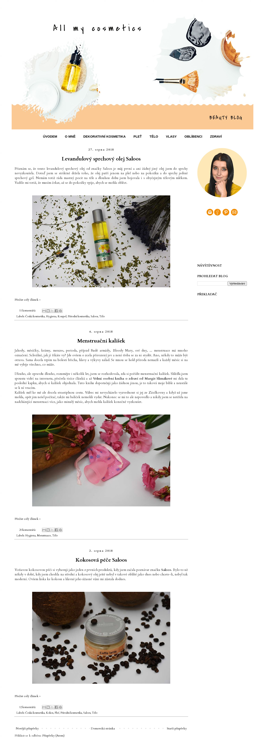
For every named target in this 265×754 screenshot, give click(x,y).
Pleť (57, 713)
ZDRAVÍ (216, 136)
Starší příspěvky (177, 728)
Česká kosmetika (35, 316)
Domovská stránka (103, 728)
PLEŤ (137, 136)
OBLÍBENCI (193, 136)
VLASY (171, 136)
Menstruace (44, 535)
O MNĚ (70, 136)
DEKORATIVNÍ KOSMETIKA (104, 136)
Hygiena (51, 316)
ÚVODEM (50, 136)
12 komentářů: (28, 707)
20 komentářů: (28, 530)
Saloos (94, 316)
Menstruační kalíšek (101, 340)
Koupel (62, 316)
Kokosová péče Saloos (101, 560)
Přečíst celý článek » (27, 300)
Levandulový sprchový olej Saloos (101, 158)
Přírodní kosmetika (78, 316)
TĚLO (154, 136)
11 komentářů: (28, 311)
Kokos (49, 713)
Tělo (102, 316)
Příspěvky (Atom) (53, 736)
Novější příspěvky (27, 728)
